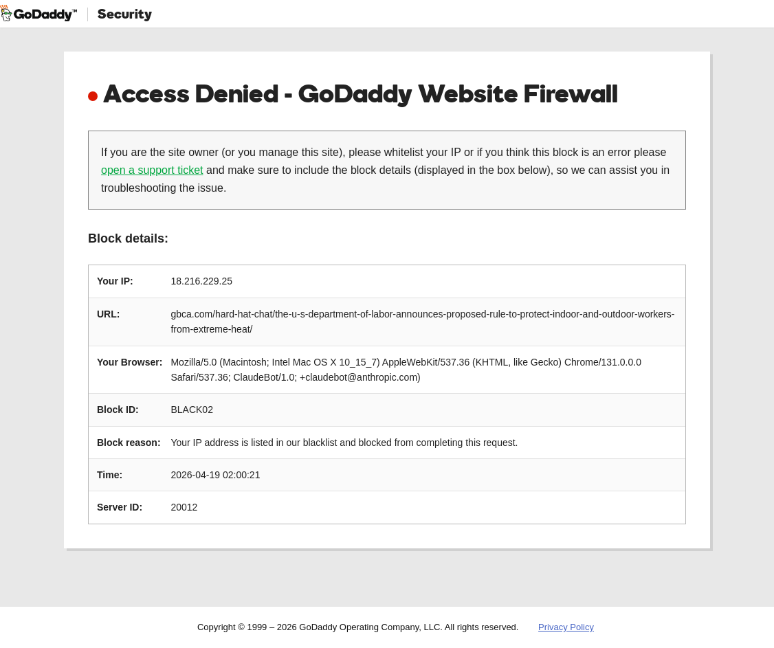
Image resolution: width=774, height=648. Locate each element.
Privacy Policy (566, 627)
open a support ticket (152, 170)
